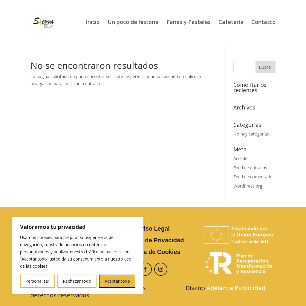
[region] (77, 255)
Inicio (93, 22)
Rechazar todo (77, 281)
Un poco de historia (133, 22)
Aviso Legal (153, 228)
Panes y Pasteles (188, 22)
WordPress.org (247, 186)
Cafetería (231, 22)
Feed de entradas (250, 167)
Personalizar (37, 281)
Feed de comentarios (254, 176)
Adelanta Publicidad (236, 288)
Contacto (263, 22)
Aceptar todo (117, 281)
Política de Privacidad (153, 240)
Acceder (241, 158)
